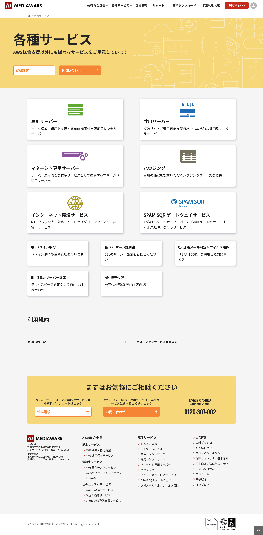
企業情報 (141, 5)
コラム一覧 (202, 474)
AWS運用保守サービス (100, 455)
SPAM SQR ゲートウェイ (156, 480)
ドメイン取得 (149, 443)
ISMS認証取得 (205, 469)
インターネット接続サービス (158, 475)
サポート (158, 5)
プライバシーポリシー (209, 453)
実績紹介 (201, 479)
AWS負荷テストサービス (101, 467)
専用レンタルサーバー (154, 459)
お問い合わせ (237, 5)
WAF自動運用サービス (99, 490)
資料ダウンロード (184, 5)
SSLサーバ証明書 (151, 449)
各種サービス (120, 5)
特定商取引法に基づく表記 (212, 464)
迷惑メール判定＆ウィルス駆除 (160, 485)
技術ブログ (202, 484)
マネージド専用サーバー (156, 464)
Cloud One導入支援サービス (103, 500)
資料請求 (34, 70)
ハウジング (147, 470)
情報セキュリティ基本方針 (212, 458)
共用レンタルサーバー (154, 454)
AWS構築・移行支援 (98, 450)
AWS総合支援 (96, 5)
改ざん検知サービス (98, 495)
